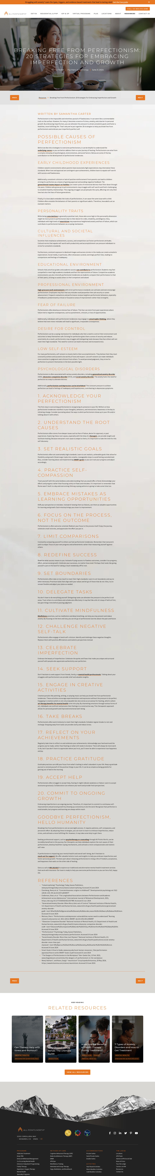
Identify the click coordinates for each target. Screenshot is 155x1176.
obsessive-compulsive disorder (55, 377)
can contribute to (83, 270)
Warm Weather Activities (94, 1169)
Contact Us (144, 13)
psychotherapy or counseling (77, 839)
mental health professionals (89, 674)
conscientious (52, 216)
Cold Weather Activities (94, 1172)
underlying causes (45, 150)
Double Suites (90, 1159)
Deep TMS (20, 1156)
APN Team (119, 1156)
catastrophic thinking (97, 319)
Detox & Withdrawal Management (27, 1159)
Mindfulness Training (56, 1164)
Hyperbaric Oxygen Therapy (26, 1169)
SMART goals (79, 460)
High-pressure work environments (51, 290)
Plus (96, 13)
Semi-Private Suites (92, 1156)
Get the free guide (120, 2)
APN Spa (53, 1161)
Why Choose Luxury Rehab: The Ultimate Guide (59, 1050)
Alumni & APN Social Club (124, 1159)
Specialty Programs (23, 1174)
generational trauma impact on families (53, 184)
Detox (34, 13)
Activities (91, 1164)
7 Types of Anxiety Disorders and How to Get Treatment (127, 1047)
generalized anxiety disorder (103, 374)
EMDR (52, 1159)
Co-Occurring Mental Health (26, 1161)
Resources (130, 13)
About (118, 13)
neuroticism (64, 221)
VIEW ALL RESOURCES (77, 1072)
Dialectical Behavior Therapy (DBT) (61, 1156)
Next (140, 98)
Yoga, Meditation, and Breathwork (61, 1169)
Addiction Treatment (23, 1153)
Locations (107, 13)
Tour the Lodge (121, 1164)
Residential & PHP (49, 13)
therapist (93, 436)
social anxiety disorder (85, 377)
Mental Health (57, 70)
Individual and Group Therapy (59, 1166)
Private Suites (91, 1153)
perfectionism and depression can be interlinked (66, 386)
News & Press (120, 1161)
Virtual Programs (81, 13)
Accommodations (94, 1151)
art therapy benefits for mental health (53, 703)
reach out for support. (46, 856)
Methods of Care (58, 1151)
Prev (14, 98)
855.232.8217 (54, 868)
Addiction (53, 1059)
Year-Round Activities (93, 1167)
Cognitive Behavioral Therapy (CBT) (61, 1153)
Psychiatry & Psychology (78, 70)
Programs (21, 1151)
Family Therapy (22, 1166)
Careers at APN (121, 1166)
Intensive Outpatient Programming (28, 1164)
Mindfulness (42, 616)
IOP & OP (65, 13)
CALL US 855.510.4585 (137, 9)
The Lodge (121, 1151)
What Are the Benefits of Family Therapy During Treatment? (93, 1047)
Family (97, 1055)
